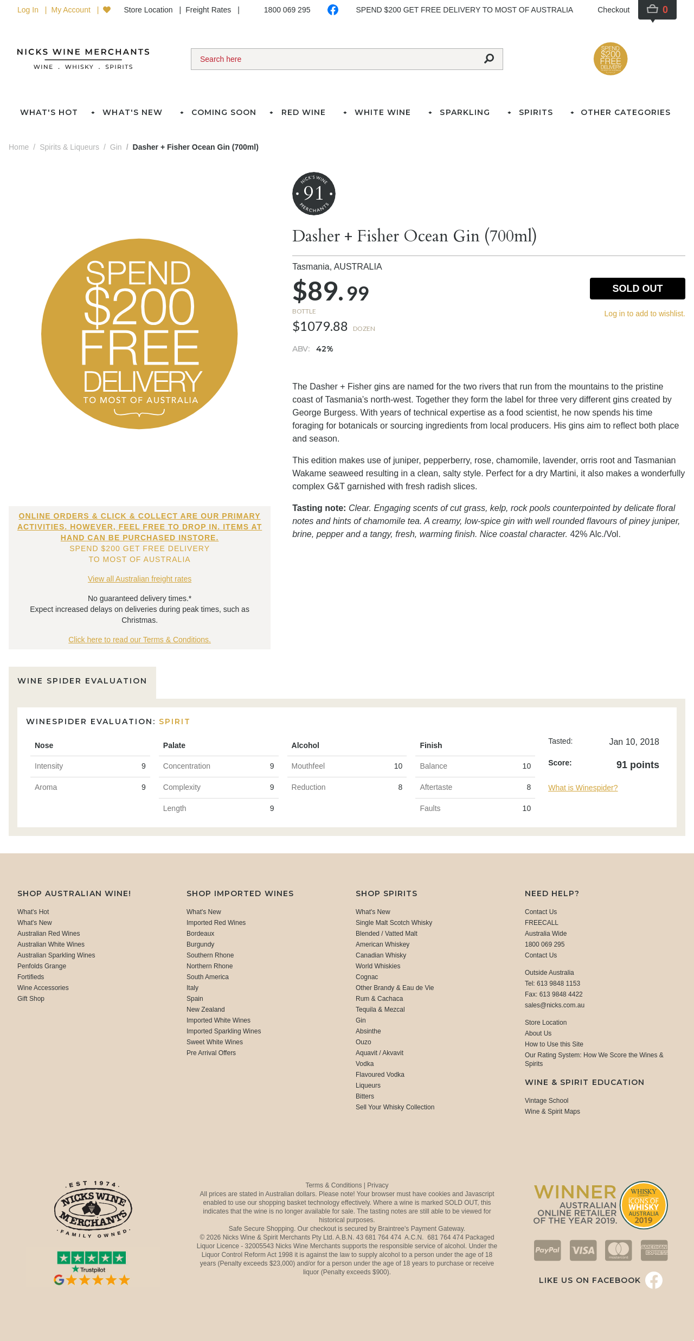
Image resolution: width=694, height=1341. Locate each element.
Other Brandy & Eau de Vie (395, 988)
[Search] (333, 59)
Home (19, 147)
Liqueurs (368, 1085)
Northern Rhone (210, 966)
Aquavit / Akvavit (379, 1053)
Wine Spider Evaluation (82, 681)
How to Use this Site (554, 1044)
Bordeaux (200, 933)
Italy (192, 988)
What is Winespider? (583, 787)
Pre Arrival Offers (211, 1053)
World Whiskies (378, 966)
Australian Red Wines (48, 933)
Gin (361, 1020)
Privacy (377, 1185)
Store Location (149, 9)
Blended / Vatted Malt (386, 933)
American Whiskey (382, 944)
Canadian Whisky (381, 955)
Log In (29, 9)
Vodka (365, 1064)
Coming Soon (223, 112)
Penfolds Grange (41, 966)
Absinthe (368, 1031)
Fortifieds (30, 977)
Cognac (367, 977)
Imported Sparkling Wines (224, 1031)
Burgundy (200, 944)
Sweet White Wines (215, 1042)
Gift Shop (30, 998)
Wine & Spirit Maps (552, 1111)
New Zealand (206, 1009)
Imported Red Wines (216, 923)
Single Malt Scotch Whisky (394, 923)
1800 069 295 (287, 9)
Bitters (365, 1096)
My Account (71, 9)
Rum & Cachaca (379, 998)
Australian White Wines (51, 944)
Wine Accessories (43, 988)
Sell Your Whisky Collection (395, 1107)
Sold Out (637, 288)
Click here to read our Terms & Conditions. (139, 639)
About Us (538, 1033)
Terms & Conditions (334, 1185)
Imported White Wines (218, 1020)
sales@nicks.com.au (554, 1005)
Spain (195, 998)
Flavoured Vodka (380, 1074)
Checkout (613, 9)
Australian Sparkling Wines (56, 955)
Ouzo (363, 1042)
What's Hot (49, 112)
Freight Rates (209, 9)
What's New (34, 923)
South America (208, 977)
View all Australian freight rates (139, 578)
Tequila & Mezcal (380, 1009)
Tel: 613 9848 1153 (552, 983)
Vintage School (547, 1100)
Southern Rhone (210, 955)
